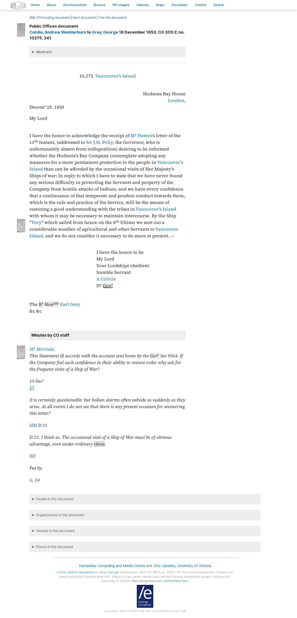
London (176, 100)
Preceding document (54, 17)
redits (200, 5)
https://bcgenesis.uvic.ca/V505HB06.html (160, 581)
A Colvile (106, 279)
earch (218, 5)
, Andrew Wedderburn (57, 32)
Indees (143, 5)
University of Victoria (194, 565)
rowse (99, 5)
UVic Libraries (164, 565)
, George (105, 32)
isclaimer (180, 5)
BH (32, 456)
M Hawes (141, 135)
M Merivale (41, 349)
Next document (84, 17)
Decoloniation (75, 5)
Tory (36, 222)
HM (33, 425)
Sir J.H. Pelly (99, 142)
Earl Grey (70, 304)
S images (120, 5)
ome (35, 5)
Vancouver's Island (115, 76)
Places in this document (54, 547)
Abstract (44, 52)
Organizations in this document (60, 515)
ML (32, 17)
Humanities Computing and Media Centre (112, 565)
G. (31, 480)
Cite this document (113, 17)
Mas (160, 5)
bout (51, 5)
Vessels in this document (55, 531)
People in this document (55, 499)
